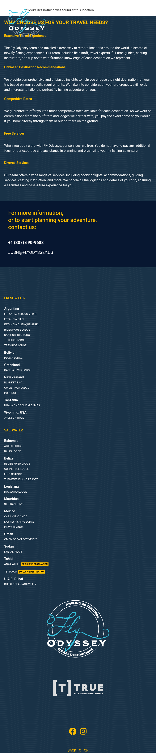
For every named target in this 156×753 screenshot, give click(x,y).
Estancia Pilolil (15, 319)
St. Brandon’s (14, 504)
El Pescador (13, 474)
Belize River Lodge (17, 463)
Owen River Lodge (16, 387)
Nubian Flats (13, 551)
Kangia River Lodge (17, 370)
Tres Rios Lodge (15, 345)
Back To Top (78, 750)
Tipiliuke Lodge (14, 340)
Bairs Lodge (12, 451)
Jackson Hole (14, 417)
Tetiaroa (24, 571)
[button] (56, 14)
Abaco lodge (13, 446)
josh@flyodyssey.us (30, 252)
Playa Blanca (14, 526)
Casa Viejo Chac (15, 516)
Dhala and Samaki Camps (22, 405)
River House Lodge (17, 329)
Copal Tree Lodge (16, 468)
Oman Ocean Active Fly (20, 539)
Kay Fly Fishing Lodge (19, 521)
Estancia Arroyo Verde (20, 313)
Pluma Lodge (13, 357)
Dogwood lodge (15, 491)
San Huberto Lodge (17, 334)
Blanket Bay (13, 382)
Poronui (10, 393)
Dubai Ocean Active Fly (20, 584)
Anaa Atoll (26, 564)
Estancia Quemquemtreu (21, 324)
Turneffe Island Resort (21, 479)
